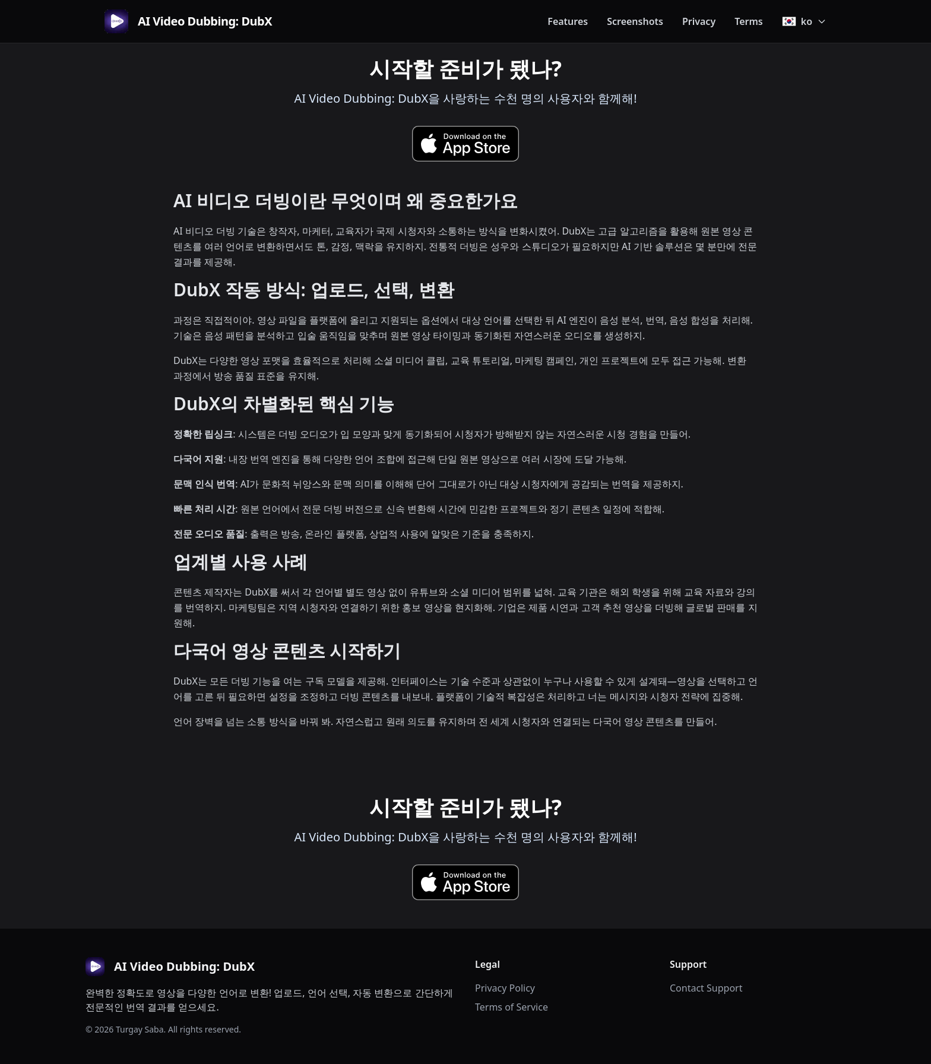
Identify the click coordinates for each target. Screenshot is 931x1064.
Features (567, 21)
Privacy (698, 21)
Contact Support (706, 988)
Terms (748, 21)
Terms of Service (511, 1007)
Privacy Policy (505, 988)
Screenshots (635, 21)
